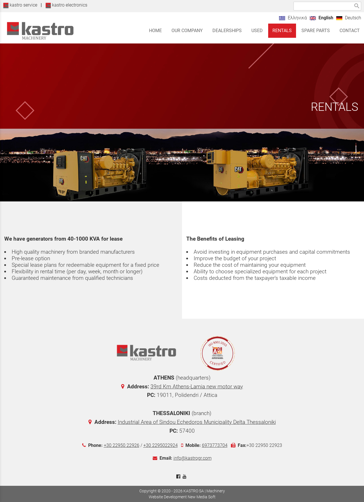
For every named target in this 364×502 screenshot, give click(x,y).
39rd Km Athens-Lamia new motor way (196, 386)
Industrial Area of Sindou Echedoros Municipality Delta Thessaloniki (197, 422)
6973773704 (215, 445)
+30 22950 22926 (121, 445)
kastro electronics (66, 5)
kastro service (20, 5)
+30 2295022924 (160, 445)
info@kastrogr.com (192, 458)
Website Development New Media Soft (182, 497)
